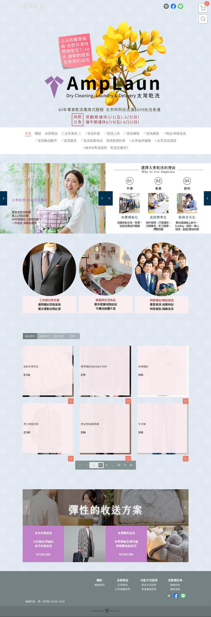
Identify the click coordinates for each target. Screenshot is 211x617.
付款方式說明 (148, 580)
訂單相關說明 (122, 589)
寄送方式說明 (148, 585)
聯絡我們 (100, 585)
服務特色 (175, 585)
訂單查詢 (123, 585)
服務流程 (175, 589)
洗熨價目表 (175, 580)
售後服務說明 (148, 589)
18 (118, 465)
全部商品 (122, 580)
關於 (99, 580)
